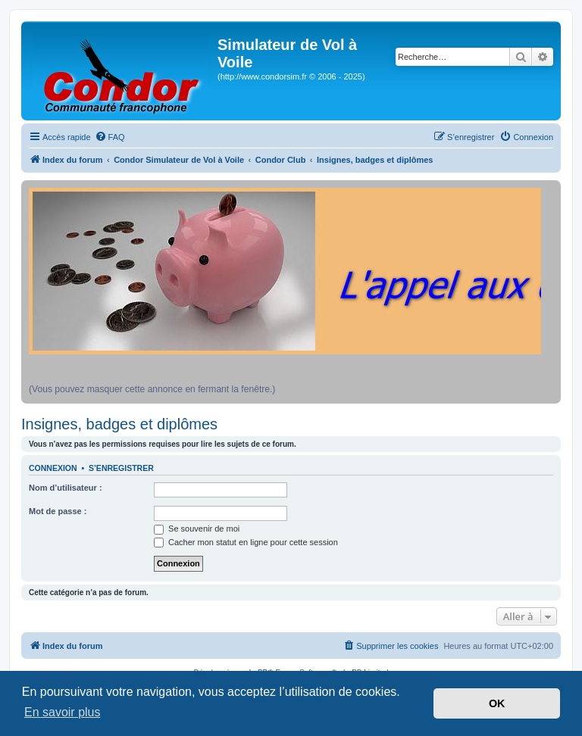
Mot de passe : (57, 511)
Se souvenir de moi (196, 528)
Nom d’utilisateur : (65, 487)
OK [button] (497, 703)
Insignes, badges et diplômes (119, 424)
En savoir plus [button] (62, 712)
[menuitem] (110, 137)
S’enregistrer (121, 467)
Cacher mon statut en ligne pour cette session (246, 542)
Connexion (53, 467)
